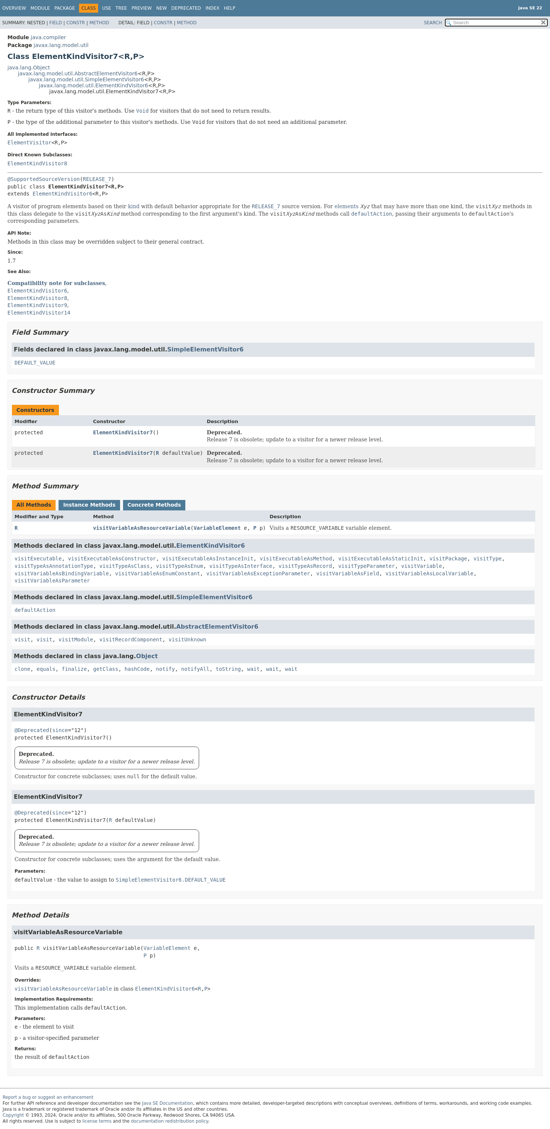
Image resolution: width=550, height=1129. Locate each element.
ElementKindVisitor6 (62, 194)
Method (99, 22)
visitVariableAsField (347, 573)
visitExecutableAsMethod (296, 559)
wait (253, 669)
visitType (488, 559)
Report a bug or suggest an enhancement (48, 1097)
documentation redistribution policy (169, 1121)
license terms (96, 1121)
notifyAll (195, 669)
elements (346, 206)
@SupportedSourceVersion (43, 179)
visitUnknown (187, 639)
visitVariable (421, 566)
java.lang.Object (28, 68)
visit (22, 639)
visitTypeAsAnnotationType (54, 566)
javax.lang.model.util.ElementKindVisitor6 (93, 85)
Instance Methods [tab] (89, 505)
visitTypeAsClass (125, 566)
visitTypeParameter (366, 566)
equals (46, 669)
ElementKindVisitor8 (37, 163)
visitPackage (448, 559)
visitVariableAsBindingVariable (62, 573)
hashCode (137, 669)
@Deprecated (32, 730)
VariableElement (217, 528)
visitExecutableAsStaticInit (380, 559)
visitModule (76, 639)
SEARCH (433, 22)
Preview (142, 8)
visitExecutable (38, 559)
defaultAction (35, 610)
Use (106, 8)
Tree (121, 8)
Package (64, 8)
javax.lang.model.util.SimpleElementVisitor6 (86, 79)
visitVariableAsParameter (52, 581)
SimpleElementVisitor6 (205, 349)
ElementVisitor (29, 143)
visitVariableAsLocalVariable (430, 573)
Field (55, 22)
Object (147, 656)
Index (212, 8)
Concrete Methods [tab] (154, 505)
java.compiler (48, 37)
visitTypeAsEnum (179, 566)
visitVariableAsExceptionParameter (258, 573)
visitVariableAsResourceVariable (141, 528)
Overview (14, 8)
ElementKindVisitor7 (123, 432)
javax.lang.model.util (61, 45)
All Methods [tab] (33, 505)
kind (133, 206)
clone (22, 669)
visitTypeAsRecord (305, 566)
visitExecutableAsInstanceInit (207, 559)
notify (165, 669)
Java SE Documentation (167, 1103)
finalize (74, 669)
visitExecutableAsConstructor (112, 559)
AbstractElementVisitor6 (217, 626)
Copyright (13, 1115)
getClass (105, 669)
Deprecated (186, 8)
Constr (75, 22)
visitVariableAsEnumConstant (157, 573)
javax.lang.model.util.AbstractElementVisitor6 (78, 73)
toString (228, 669)
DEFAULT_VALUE (35, 363)
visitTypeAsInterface (241, 566)
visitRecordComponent (131, 639)
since (60, 730)
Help (230, 8)
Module (40, 8)
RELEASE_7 (97, 179)
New (161, 8)
